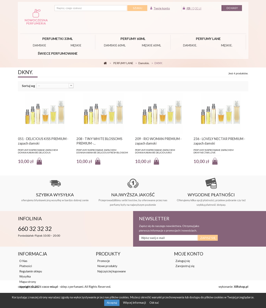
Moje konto (188, 253)
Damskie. (190, 45)
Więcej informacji (134, 302)
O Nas (23, 261)
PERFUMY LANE (208, 39)
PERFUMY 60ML (133, 39)
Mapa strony (27, 281)
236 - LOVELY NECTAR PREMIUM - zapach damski (219, 141)
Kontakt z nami (29, 287)
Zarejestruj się (185, 266)
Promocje (103, 261)
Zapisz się (208, 238)
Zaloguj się (182, 261)
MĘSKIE (75, 45)
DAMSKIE (39, 45)
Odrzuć (154, 302)
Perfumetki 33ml (57, 39)
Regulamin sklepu (30, 271)
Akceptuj (112, 302)
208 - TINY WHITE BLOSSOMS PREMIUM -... (99, 141)
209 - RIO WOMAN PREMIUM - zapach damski (158, 141)
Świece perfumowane (58, 53)
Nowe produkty (107, 266)
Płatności (25, 266)
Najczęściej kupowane (111, 271)
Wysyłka (25, 276)
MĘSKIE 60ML (151, 45)
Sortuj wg (28, 86)
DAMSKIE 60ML (115, 45)
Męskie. (226, 45)
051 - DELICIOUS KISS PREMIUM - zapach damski (43, 141)
